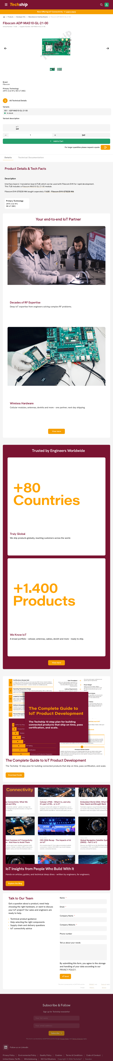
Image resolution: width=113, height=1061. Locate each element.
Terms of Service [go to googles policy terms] (103, 986)
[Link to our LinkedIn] (6, 1047)
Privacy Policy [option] (9, 1055)
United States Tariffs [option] (11, 1059)
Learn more (71, 12)
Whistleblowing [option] (30, 1059)
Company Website (68, 925)
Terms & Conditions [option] (74, 1055)
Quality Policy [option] (45, 1055)
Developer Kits (20, 17)
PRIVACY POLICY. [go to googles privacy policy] (91, 986)
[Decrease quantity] (6, 135)
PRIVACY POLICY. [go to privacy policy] (68, 969)
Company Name (67, 916)
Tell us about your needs (70, 942)
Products (10, 17)
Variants (6, 107)
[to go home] (19, 5)
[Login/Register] (107, 5)
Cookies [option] (58, 1055)
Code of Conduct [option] (93, 1055)
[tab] (8, 157)
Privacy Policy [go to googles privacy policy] (64, 1039)
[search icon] (101, 5)
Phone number (66, 933)
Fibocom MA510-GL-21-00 (33, 186)
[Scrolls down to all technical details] (5, 100)
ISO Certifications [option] (48, 1059)
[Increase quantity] (55, 135)
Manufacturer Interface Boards (38, 17)
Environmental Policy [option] (27, 1055)
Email (63, 907)
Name (63, 898)
